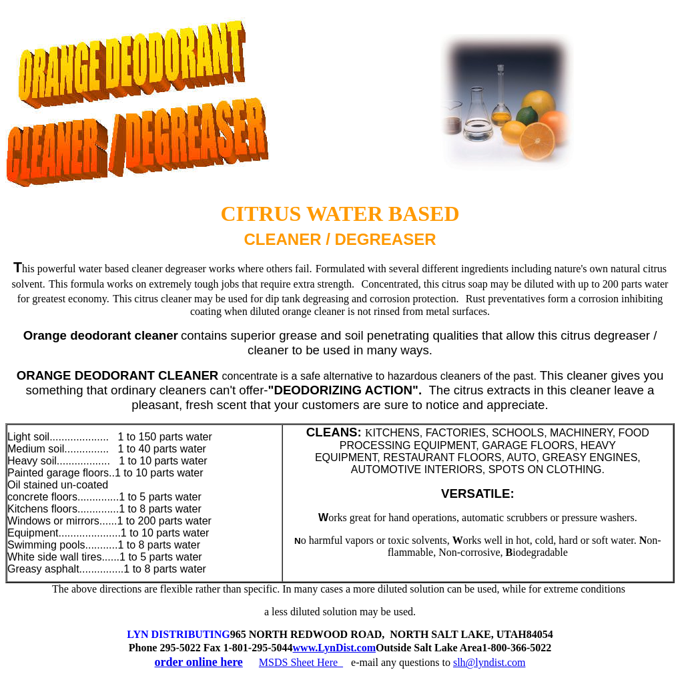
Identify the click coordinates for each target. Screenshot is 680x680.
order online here (199, 662)
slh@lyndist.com (489, 662)
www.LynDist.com (334, 647)
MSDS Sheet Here (301, 662)
